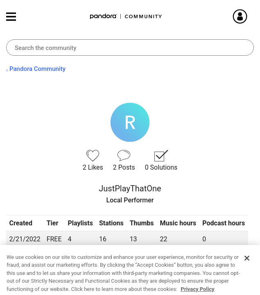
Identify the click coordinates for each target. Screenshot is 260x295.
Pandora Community (126, 16)
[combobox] (130, 47)
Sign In (250, 16)
